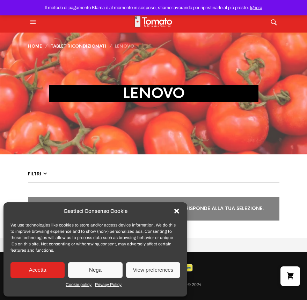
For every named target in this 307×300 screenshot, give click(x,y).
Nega (95, 270)
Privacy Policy (108, 284)
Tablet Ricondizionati (78, 46)
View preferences (153, 270)
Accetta (37, 270)
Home (35, 46)
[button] (176, 211)
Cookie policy (79, 284)
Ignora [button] (256, 7)
